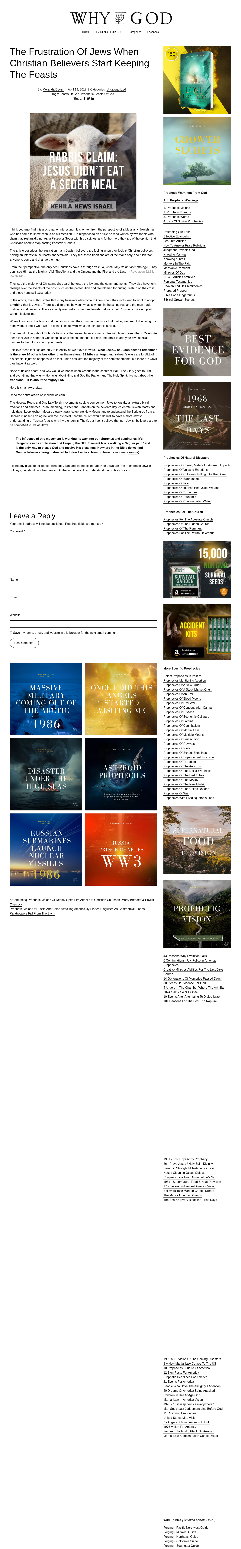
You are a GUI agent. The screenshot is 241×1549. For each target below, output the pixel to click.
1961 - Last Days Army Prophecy (185, 1159)
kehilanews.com (54, 395)
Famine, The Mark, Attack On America (188, 1431)
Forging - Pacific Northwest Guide (185, 1527)
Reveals (183, 250)
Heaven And (172, 286)
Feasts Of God (69, 94)
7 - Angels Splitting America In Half (186, 1422)
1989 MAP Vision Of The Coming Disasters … (194, 1359)
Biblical (168, 299)
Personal (169, 281)
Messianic (170, 268)
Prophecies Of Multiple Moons (183, 734)
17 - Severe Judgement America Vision (189, 1186)
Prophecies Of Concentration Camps (188, 707)
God (192, 250)
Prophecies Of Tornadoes (180, 492)
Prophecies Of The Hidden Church (186, 524)
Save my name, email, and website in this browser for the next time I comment (65, 632)
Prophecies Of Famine (178, 721)
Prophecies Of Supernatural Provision (188, 757)
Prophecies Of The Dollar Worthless (187, 770)
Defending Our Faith (177, 232)
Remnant (184, 268)
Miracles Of (171, 272)
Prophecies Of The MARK (180, 779)
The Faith (184, 263)
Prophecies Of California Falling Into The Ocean (195, 474)
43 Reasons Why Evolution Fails (185, 956)
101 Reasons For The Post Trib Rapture (190, 1001)
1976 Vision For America (179, 1426)
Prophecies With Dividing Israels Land (188, 798)
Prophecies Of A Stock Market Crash (187, 689)
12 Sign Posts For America (181, 1372)
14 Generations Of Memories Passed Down (192, 978)
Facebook (153, 31)
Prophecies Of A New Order (182, 685)
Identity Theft (78, 420)
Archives (189, 277)
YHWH (180, 259)
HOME (86, 31)
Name (14, 579)
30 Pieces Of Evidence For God (184, 983)
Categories (135, 31)
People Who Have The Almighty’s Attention (192, 1386)
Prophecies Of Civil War (179, 703)
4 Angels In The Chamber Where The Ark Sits (193, 987)
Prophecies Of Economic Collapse (186, 716)
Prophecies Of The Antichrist (182, 766)
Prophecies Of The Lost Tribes (183, 775)
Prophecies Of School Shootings (185, 752)
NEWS (168, 277)
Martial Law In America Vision (183, 1399)
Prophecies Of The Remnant (182, 528)
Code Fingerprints (183, 295)
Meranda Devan (53, 89)
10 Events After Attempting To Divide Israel (191, 996)
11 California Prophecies (179, 1413)
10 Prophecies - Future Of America (186, 1368)
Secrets (189, 299)
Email (13, 597)
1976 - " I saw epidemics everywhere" (188, 1404)
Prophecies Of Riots (176, 748)
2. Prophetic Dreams (177, 212)
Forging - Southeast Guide (181, 1545)
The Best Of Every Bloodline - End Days (190, 1199)
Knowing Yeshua (174, 254)
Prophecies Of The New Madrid (184, 784)
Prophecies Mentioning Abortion (184, 680)
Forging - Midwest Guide (179, 1532)
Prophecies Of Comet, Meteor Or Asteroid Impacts (197, 465)
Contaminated (193, 501)
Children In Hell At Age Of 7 (181, 1395)
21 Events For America (178, 1381)
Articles (178, 277)
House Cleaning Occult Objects (184, 1172)
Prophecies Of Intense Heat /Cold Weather (191, 487)
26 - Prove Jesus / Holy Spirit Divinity (188, 1163)
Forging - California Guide (180, 1541)
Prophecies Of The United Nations (186, 788)
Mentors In (170, 263)
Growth (179, 299)
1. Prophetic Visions (176, 207)
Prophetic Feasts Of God (97, 94)
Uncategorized (116, 89)
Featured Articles (174, 241)
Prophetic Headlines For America (185, 1377)
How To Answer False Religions (184, 245)
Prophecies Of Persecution (181, 739)
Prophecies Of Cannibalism (181, 725)
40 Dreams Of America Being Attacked (189, 1390)
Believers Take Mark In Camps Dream (188, 1190)
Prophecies (195, 221)
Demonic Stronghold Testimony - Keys (188, 1168)
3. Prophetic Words (176, 216)
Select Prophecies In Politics (182, 676)
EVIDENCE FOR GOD (109, 31)
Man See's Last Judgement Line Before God (193, 1408)
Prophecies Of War (176, 793)
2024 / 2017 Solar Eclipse (180, 992)
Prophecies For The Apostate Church (188, 519)
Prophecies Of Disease (178, 712)
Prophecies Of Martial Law (181, 730)
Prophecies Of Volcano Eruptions (185, 469)
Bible (167, 295)
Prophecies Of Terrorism (179, 761)
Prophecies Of (173, 501)
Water (207, 501)
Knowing (169, 259)
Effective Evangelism (177, 236)
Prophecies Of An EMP (178, 694)
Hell (184, 286)
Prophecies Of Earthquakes (181, 478)
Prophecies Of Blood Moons (182, 698)
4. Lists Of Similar (175, 221)
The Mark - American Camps (182, 1195)
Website (15, 615)
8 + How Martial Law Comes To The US (189, 1363)
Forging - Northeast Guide (180, 1536)
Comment (17, 531)
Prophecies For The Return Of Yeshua (188, 533)
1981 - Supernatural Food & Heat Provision (192, 1181)
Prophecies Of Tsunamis (179, 496)
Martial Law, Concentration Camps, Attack (191, 1435)
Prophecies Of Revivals (179, 743)
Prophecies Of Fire (175, 483)
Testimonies (184, 281)
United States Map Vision (180, 1417)
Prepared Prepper (175, 290)
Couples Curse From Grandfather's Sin (189, 1177)
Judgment (170, 250)
